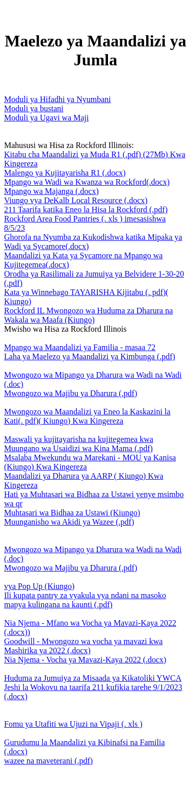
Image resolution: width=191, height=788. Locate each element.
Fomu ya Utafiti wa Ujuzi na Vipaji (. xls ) (73, 724)
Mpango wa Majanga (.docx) (51, 191)
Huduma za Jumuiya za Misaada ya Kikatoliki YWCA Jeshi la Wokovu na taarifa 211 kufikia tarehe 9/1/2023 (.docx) (93, 687)
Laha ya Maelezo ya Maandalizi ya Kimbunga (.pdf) (89, 356)
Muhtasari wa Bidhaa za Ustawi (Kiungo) (72, 512)
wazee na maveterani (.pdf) (48, 760)
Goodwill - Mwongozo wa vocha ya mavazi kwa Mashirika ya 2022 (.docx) (83, 646)
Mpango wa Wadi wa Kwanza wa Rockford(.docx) (87, 182)
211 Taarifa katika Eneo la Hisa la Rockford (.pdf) (86, 209)
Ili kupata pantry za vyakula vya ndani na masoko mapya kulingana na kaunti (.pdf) (85, 600)
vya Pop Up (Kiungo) (39, 586)
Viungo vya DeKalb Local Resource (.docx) (76, 200)
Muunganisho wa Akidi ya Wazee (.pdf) (69, 522)
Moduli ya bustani (33, 108)
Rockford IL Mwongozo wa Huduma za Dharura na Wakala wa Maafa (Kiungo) (88, 315)
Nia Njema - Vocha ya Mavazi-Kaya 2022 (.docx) (85, 659)
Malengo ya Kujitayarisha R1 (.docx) (65, 172)
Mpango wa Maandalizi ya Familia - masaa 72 (79, 347)
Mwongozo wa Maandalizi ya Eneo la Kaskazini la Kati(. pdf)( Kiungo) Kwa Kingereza (87, 416)
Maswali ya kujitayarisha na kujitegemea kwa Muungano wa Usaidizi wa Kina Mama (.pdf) (78, 444)
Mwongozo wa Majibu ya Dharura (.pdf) (70, 393)
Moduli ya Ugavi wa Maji (46, 117)
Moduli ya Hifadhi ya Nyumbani (57, 99)
